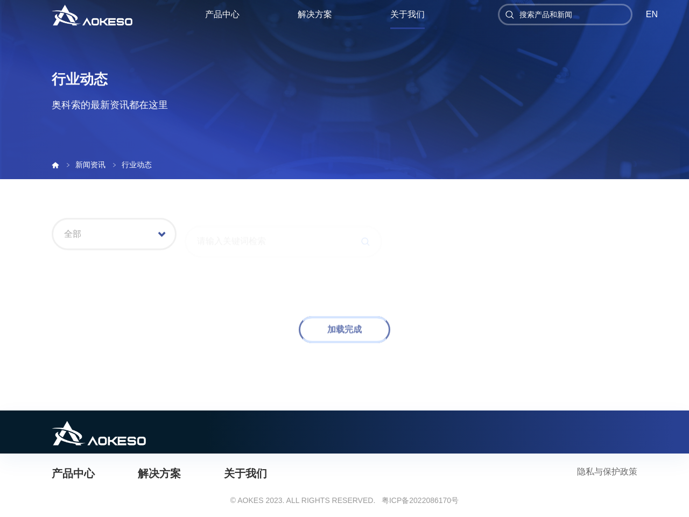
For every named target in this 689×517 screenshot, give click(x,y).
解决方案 (315, 14)
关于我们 (407, 14)
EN (652, 14)
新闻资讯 (91, 164)
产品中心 (222, 14)
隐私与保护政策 (607, 471)
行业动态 (137, 164)
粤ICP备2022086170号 (420, 500)
